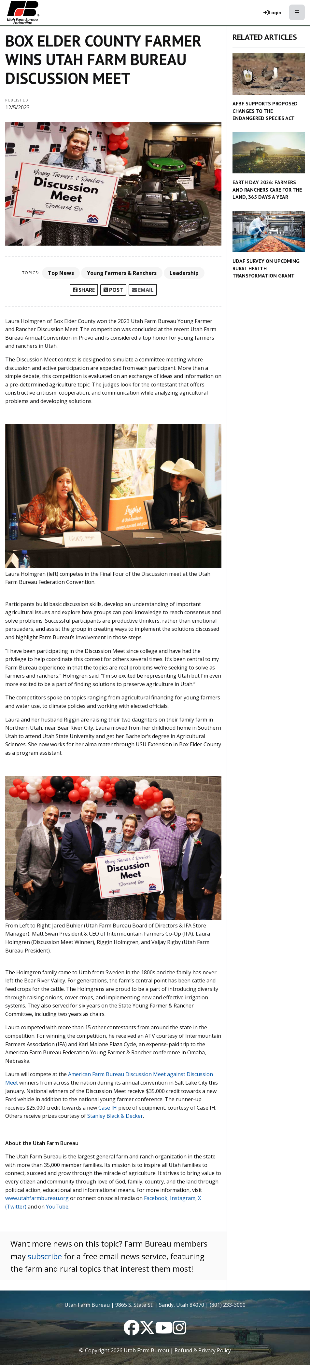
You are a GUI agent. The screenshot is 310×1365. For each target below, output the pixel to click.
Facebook (155, 1198)
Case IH (107, 1107)
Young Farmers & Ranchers (122, 273)
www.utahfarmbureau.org (37, 1198)
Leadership (184, 273)
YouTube (57, 1206)
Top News (61, 273)
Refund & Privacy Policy (203, 1350)
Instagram (182, 1198)
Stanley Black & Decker (115, 1115)
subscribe (45, 1256)
